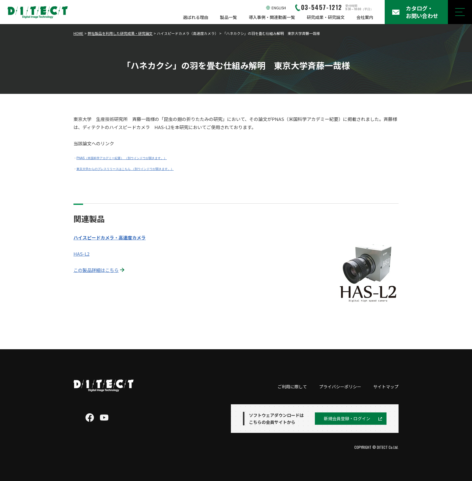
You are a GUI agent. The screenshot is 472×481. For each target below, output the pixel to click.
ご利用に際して (292, 387)
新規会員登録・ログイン (347, 418)
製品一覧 (228, 17)
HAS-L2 (81, 254)
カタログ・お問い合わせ (422, 12)
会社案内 (364, 17)
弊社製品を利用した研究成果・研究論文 (120, 33)
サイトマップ (386, 387)
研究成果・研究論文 (326, 17)
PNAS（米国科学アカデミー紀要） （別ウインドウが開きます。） (121, 158)
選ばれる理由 (195, 17)
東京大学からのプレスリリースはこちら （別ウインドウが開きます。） (125, 169)
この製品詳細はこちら (96, 270)
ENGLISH (279, 7)
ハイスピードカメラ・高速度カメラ (109, 237)
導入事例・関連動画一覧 (272, 17)
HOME (78, 33)
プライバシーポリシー (340, 387)
